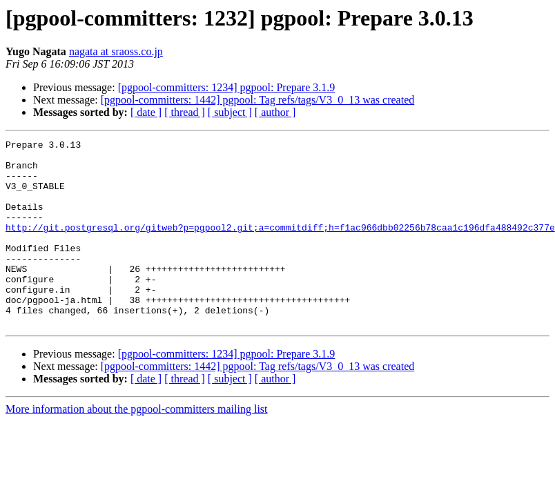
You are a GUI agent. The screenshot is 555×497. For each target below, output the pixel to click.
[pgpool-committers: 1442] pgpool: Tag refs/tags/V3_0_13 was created (257, 100)
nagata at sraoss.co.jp (116, 51)
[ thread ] (184, 112)
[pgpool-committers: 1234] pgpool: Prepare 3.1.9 (226, 87)
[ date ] (146, 112)
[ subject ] (230, 112)
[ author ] (275, 112)
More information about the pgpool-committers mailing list (137, 446)
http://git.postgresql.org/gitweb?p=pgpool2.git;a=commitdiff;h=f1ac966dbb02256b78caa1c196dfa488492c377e (280, 246)
